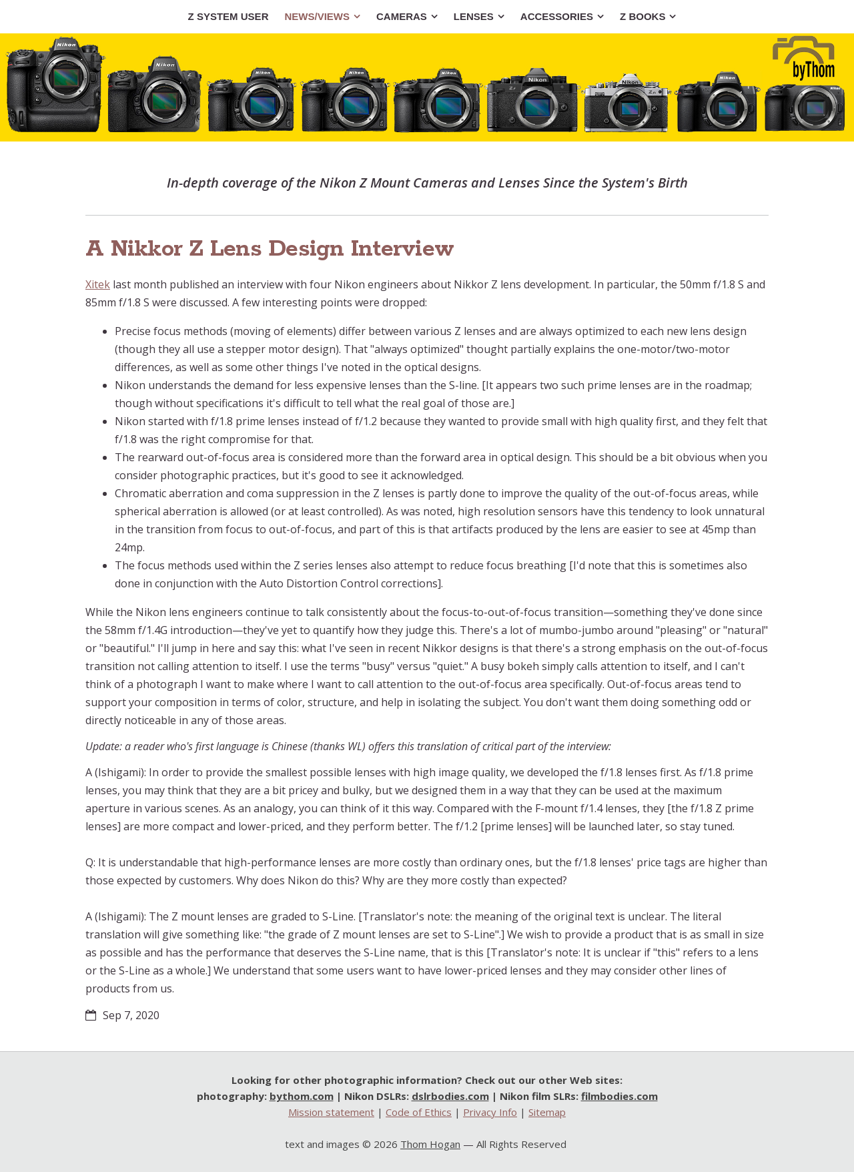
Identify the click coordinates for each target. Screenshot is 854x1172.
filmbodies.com (619, 1096)
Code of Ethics (419, 1112)
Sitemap (547, 1112)
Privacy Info (490, 1112)
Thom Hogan (430, 1144)
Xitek (97, 284)
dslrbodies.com (450, 1096)
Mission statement (331, 1112)
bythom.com (302, 1096)
